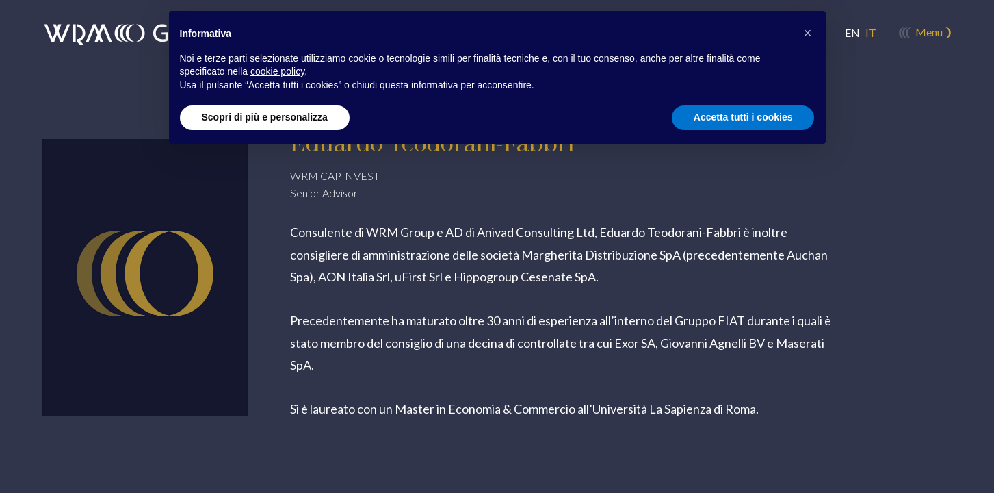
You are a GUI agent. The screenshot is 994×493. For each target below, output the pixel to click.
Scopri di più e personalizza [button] (265, 117)
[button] (808, 33)
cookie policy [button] (277, 71)
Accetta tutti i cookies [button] (743, 117)
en (852, 32)
